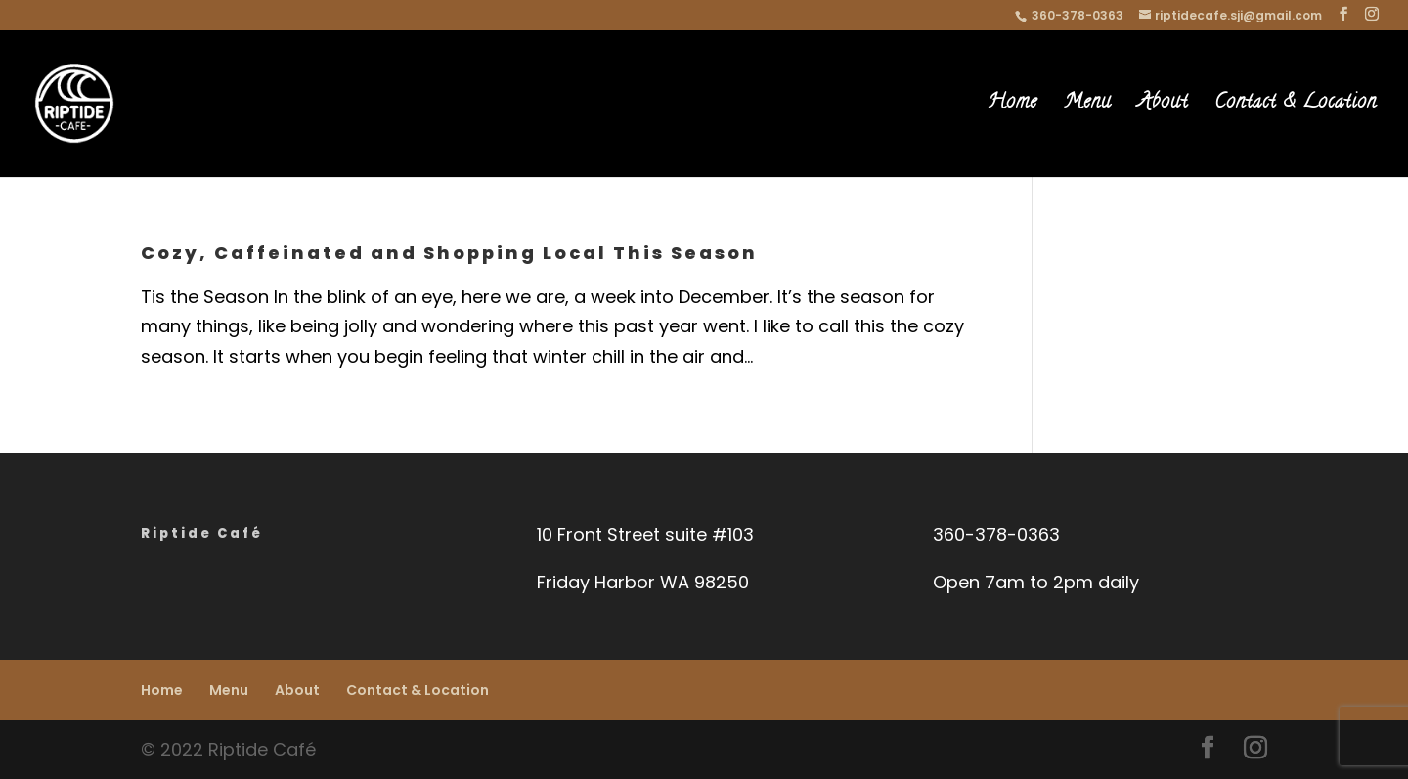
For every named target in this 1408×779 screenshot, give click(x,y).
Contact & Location (1295, 107)
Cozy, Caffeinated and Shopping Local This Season (449, 252)
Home (1012, 107)
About (1163, 107)
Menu (1088, 107)
